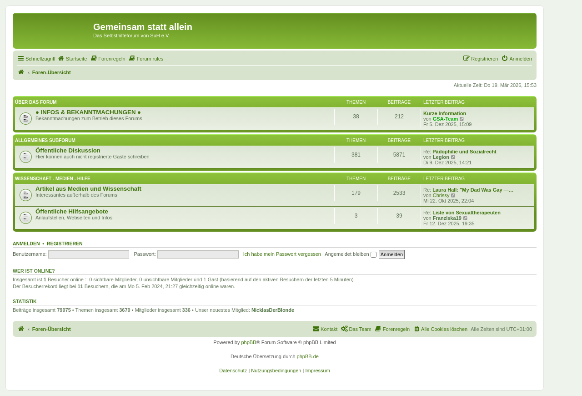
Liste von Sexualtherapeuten (466, 212)
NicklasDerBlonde (272, 310)
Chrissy (441, 195)
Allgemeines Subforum (45, 140)
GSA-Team (445, 119)
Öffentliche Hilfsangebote (71, 211)
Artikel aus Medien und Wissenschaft (88, 188)
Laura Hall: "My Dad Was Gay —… (472, 190)
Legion (441, 157)
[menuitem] (72, 58)
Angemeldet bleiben (350, 254)
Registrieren (65, 243)
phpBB (248, 342)
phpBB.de (308, 356)
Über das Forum (36, 102)
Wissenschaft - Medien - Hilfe (52, 178)
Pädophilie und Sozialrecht (464, 151)
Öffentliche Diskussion (67, 150)
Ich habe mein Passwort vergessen (282, 254)
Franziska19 (447, 218)
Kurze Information (444, 113)
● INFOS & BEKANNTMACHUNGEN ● (88, 112)
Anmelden (26, 243)
